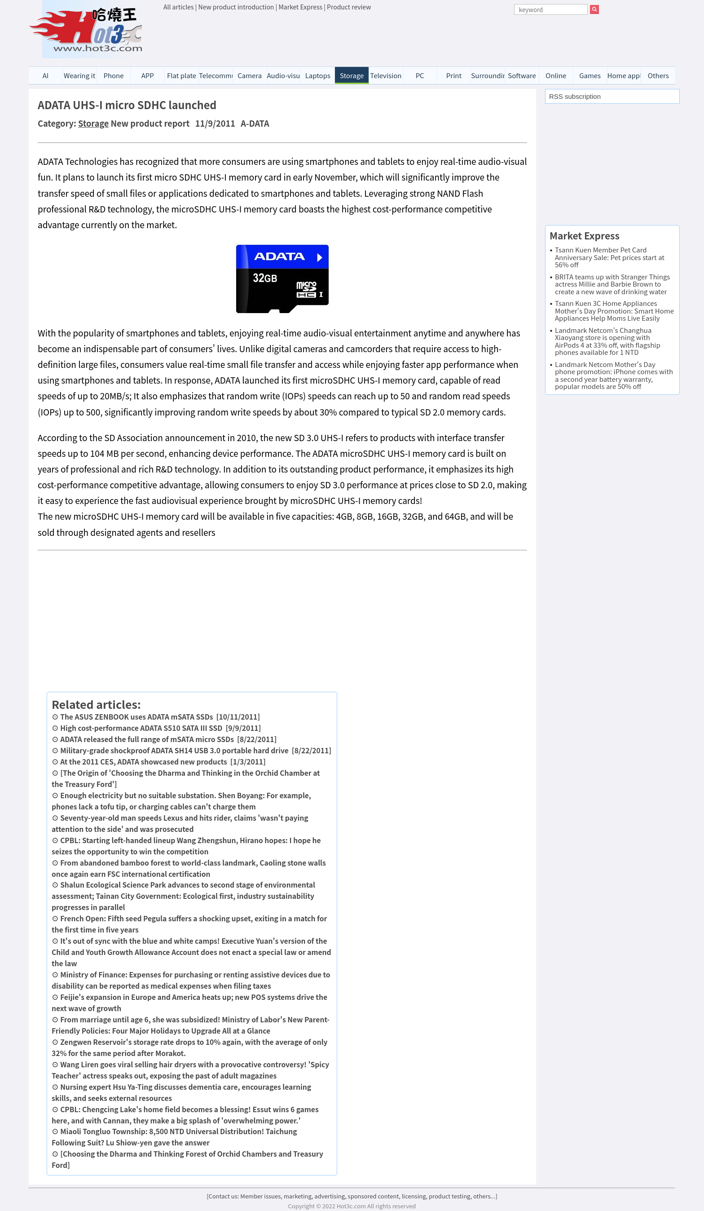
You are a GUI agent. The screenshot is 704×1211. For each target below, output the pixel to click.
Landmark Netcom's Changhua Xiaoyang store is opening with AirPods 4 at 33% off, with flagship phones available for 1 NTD (607, 341)
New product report (150, 123)
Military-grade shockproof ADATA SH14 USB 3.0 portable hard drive (174, 750)
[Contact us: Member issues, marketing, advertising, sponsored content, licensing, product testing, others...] (352, 1196)
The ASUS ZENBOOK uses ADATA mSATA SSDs (136, 716)
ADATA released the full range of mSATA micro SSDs (147, 739)
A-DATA (255, 123)
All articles (178, 6)
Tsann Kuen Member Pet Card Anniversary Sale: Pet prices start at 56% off (609, 257)
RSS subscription (575, 96)
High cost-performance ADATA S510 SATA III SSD (141, 728)
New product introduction (236, 6)
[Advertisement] (381, 36)
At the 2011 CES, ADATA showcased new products (143, 761)
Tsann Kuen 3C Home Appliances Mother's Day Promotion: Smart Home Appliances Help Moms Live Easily (614, 310)
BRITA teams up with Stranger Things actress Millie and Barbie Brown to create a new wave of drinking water (612, 284)
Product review (349, 6)
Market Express (300, 6)
